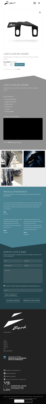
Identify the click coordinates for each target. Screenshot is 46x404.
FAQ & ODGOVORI (7, 351)
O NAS (5, 341)
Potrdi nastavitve (19, 401)
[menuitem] (34, 3)
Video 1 (15, 142)
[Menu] (34, 3)
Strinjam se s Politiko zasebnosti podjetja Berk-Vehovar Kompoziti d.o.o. (23, 286)
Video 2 (19, 142)
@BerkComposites (11, 373)
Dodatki (18, 69)
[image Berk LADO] (12, 160)
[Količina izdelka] (8, 64)
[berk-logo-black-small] (19, 3)
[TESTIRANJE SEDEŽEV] (13, 300)
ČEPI (4, 349)
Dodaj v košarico (20, 64)
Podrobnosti (28, 401)
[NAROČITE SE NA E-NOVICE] (32, 300)
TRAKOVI (5, 347)
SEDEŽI (5, 343)
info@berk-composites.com (13, 370)
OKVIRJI (5, 345)
